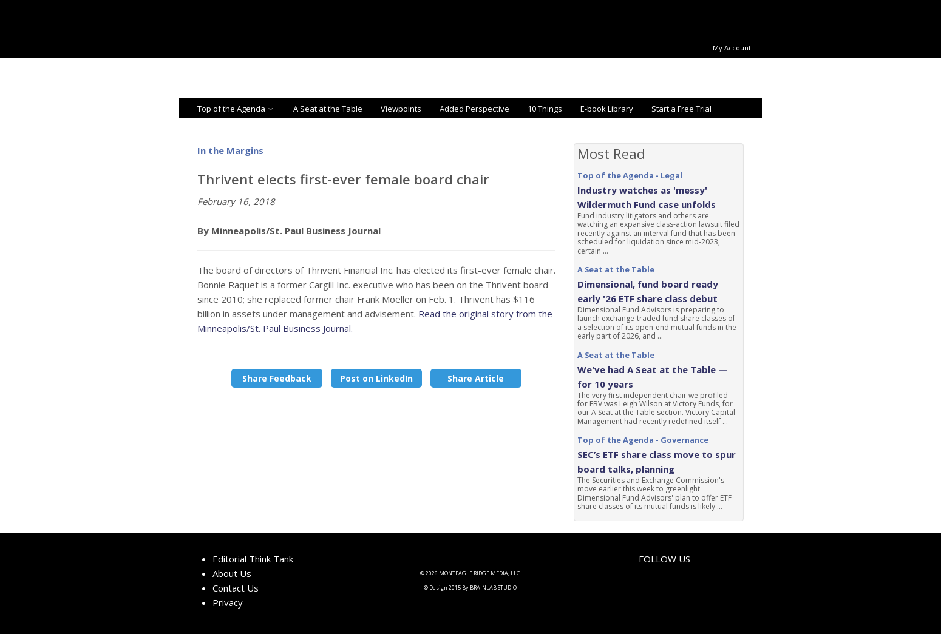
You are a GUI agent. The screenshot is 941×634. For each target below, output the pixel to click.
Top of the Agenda (236, 108)
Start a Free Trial (681, 108)
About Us (231, 573)
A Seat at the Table (327, 108)
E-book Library (606, 108)
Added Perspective (474, 108)
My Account (732, 47)
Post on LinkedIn (376, 378)
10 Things (545, 108)
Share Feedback (276, 378)
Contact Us (235, 588)
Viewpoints (401, 108)
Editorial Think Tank (252, 559)
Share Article (475, 378)
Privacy (227, 602)
